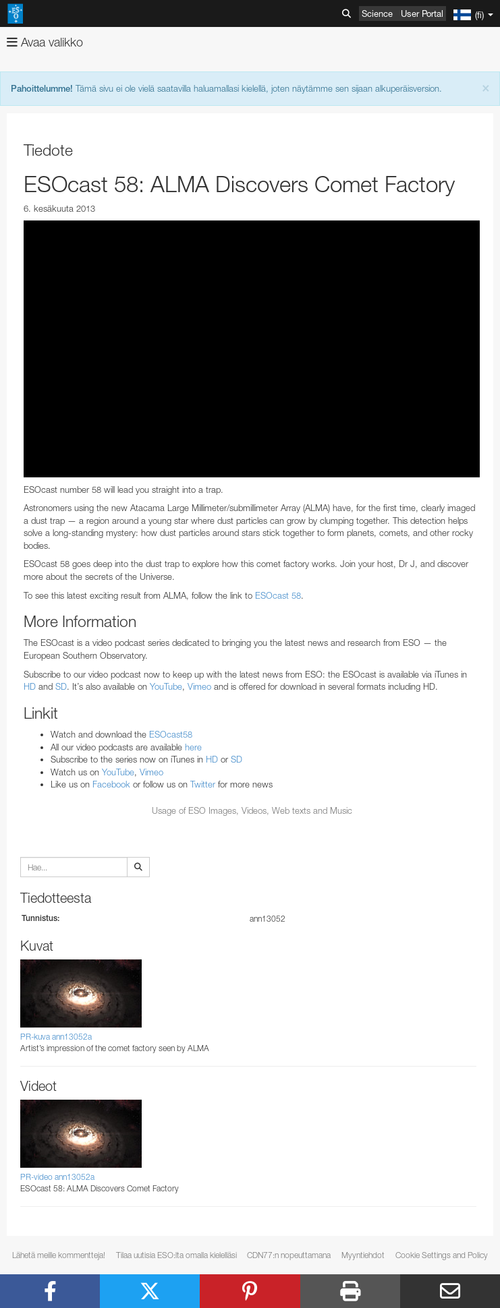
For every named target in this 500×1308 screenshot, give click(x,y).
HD (30, 686)
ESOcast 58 (278, 595)
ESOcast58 (170, 734)
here (193, 747)
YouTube (166, 686)
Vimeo (199, 686)
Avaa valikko (45, 42)
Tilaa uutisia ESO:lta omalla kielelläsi (176, 1255)
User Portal (422, 13)
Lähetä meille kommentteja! (58, 1255)
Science (377, 13)
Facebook (111, 784)
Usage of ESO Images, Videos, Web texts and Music (252, 810)
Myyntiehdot (363, 1255)
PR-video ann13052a (57, 1177)
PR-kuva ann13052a (56, 1037)
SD (61, 686)
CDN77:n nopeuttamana (289, 1255)
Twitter (202, 784)
